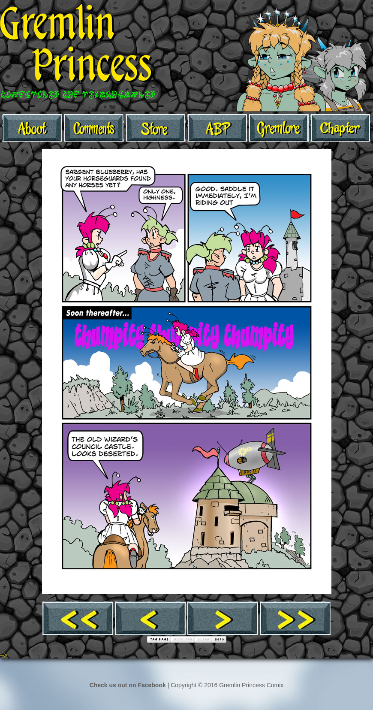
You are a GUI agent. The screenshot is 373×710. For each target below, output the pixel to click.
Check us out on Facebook (128, 685)
